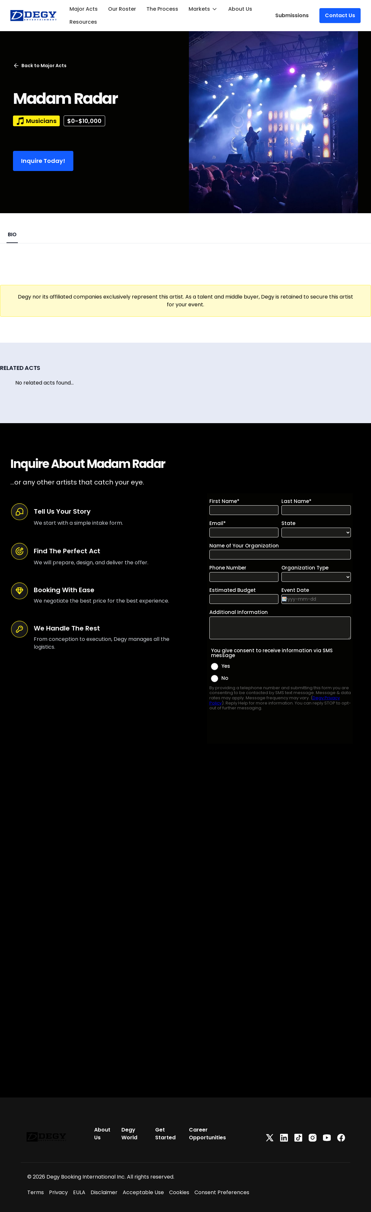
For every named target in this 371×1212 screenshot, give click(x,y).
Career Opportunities (207, 1133)
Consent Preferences (221, 1192)
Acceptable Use (143, 1192)
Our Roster (122, 9)
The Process (162, 9)
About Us (240, 9)
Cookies (179, 1192)
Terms (35, 1192)
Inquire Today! (43, 161)
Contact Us (340, 15)
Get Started (165, 1133)
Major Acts (83, 9)
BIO (12, 234)
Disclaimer (104, 1192)
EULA (79, 1192)
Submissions (292, 15)
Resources (83, 22)
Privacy (58, 1192)
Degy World (129, 1133)
